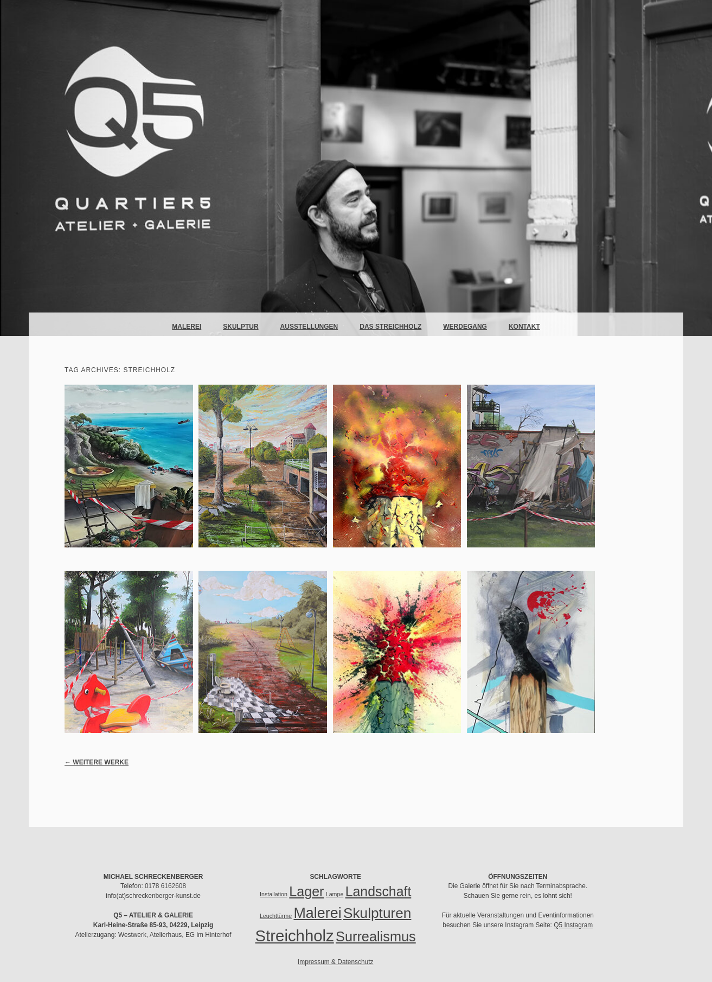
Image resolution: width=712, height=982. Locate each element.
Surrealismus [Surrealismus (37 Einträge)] (376, 936)
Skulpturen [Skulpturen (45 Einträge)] (377, 913)
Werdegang (465, 326)
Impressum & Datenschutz (335, 962)
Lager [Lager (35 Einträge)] (306, 891)
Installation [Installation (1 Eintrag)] (273, 894)
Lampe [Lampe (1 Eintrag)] (335, 894)
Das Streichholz (390, 326)
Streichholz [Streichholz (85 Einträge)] (294, 936)
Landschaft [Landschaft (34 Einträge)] (378, 891)
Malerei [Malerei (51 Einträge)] (317, 913)
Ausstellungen (309, 326)
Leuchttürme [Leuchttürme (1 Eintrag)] (276, 916)
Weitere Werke (97, 762)
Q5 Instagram (573, 925)
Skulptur (240, 326)
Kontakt (524, 326)
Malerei (186, 326)
